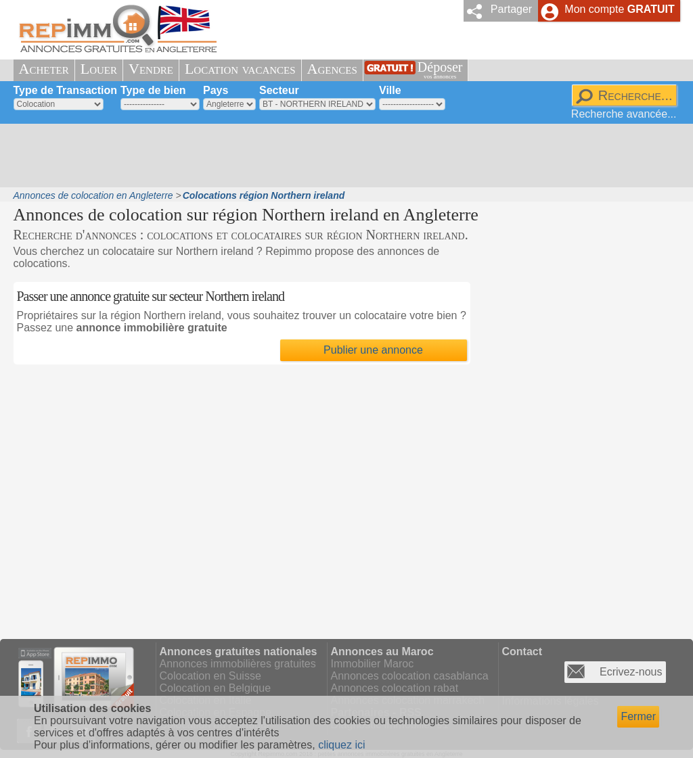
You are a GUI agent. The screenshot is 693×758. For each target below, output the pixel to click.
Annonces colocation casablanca (410, 676)
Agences (332, 68)
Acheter (44, 68)
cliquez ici (341, 745)
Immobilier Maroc (372, 663)
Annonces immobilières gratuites (238, 663)
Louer (99, 68)
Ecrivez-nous (631, 672)
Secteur (279, 90)
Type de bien (153, 90)
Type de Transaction (66, 90)
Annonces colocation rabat (395, 688)
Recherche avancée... (624, 114)
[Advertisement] (342, 155)
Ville (390, 90)
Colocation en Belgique (215, 688)
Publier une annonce (373, 350)
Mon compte (619, 9)
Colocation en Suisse (210, 676)
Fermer (638, 716)
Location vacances (240, 68)
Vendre (151, 68)
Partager (511, 9)
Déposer (440, 70)
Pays (215, 90)
